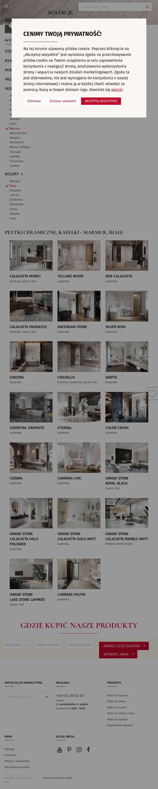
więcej (116, 90)
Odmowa (34, 101)
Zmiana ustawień (63, 101)
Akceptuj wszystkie (101, 101)
